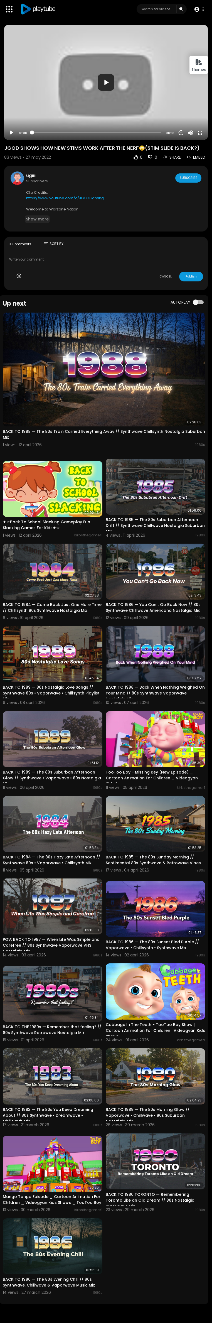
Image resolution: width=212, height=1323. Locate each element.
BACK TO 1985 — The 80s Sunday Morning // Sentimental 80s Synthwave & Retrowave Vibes (153, 860)
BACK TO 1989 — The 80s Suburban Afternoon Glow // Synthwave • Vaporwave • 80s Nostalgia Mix (52, 778)
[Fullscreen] (200, 133)
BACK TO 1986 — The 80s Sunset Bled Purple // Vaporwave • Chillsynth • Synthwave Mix (152, 945)
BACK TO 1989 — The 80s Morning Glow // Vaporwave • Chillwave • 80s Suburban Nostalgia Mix (147, 1115)
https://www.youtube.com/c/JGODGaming (65, 198)
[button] (199, 9)
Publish (191, 276)
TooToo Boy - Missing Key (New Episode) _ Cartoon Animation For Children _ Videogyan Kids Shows (152, 778)
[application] (106, 82)
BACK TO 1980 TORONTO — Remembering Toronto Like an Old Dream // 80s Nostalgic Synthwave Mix (150, 1200)
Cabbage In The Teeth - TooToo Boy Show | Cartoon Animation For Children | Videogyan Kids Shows (155, 1030)
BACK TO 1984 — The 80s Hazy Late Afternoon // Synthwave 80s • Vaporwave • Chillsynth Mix (51, 860)
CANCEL (165, 276)
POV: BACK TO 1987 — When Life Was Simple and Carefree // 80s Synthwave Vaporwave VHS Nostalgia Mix (51, 945)
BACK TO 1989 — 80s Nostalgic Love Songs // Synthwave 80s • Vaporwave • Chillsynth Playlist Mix (51, 693)
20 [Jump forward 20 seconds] (181, 132)
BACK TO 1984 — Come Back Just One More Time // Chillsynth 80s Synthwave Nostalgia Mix (52, 607)
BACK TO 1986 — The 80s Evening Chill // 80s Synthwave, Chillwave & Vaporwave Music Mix (49, 1282)
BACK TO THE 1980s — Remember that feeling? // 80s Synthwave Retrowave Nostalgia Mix (52, 1029)
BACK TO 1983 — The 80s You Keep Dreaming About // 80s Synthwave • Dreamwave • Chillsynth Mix (48, 1115)
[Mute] (190, 133)
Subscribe (187, 178)
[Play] (11, 133)
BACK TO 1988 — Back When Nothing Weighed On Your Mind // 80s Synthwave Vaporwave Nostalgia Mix (155, 693)
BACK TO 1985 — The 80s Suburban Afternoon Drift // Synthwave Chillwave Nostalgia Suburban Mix (155, 525)
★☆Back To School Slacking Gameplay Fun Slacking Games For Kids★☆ (46, 525)
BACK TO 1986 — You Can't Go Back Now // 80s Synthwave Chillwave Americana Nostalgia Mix (153, 607)
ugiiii (31, 175)
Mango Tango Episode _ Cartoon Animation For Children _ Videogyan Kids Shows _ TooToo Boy (52, 1199)
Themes (198, 65)
